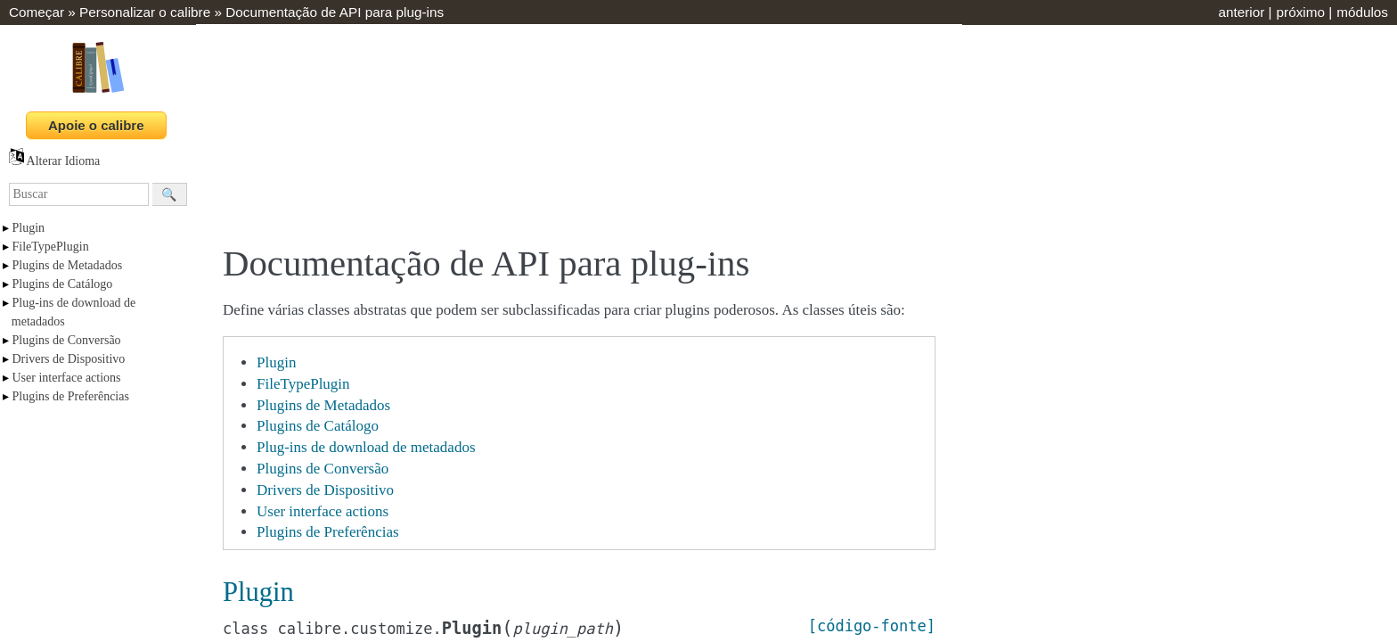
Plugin (28, 228)
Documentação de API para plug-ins (334, 12)
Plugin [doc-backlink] (258, 592)
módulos (1362, 12)
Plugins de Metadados (67, 265)
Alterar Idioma (54, 161)
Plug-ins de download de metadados (366, 447)
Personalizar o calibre (144, 12)
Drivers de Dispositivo (69, 359)
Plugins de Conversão (66, 340)
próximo (1301, 12)
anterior (1241, 12)
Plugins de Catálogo (62, 284)
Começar (36, 12)
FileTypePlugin (50, 246)
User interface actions (66, 377)
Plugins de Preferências (70, 396)
